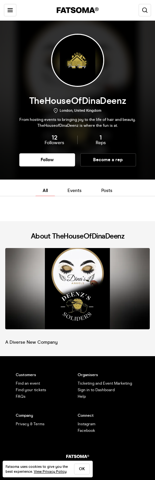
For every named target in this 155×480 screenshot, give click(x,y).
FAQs (21, 396)
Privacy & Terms (30, 424)
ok (82, 469)
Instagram (86, 424)
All (45, 190)
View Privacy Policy (50, 472)
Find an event (28, 383)
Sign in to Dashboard (96, 390)
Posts (106, 190)
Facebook (86, 430)
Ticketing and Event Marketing (105, 383)
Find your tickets (31, 390)
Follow (47, 160)
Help (82, 396)
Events (75, 190)
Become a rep (108, 160)
